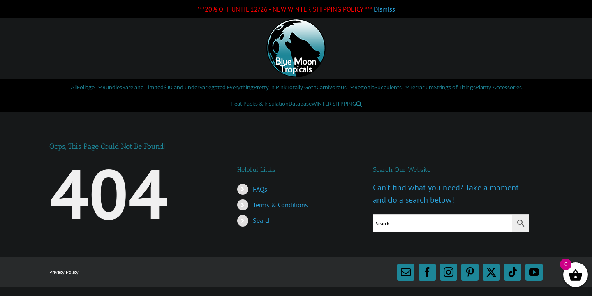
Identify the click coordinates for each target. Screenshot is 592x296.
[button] (452, 103)
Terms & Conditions (280, 205)
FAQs (260, 189)
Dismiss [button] (384, 9)
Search (262, 220)
